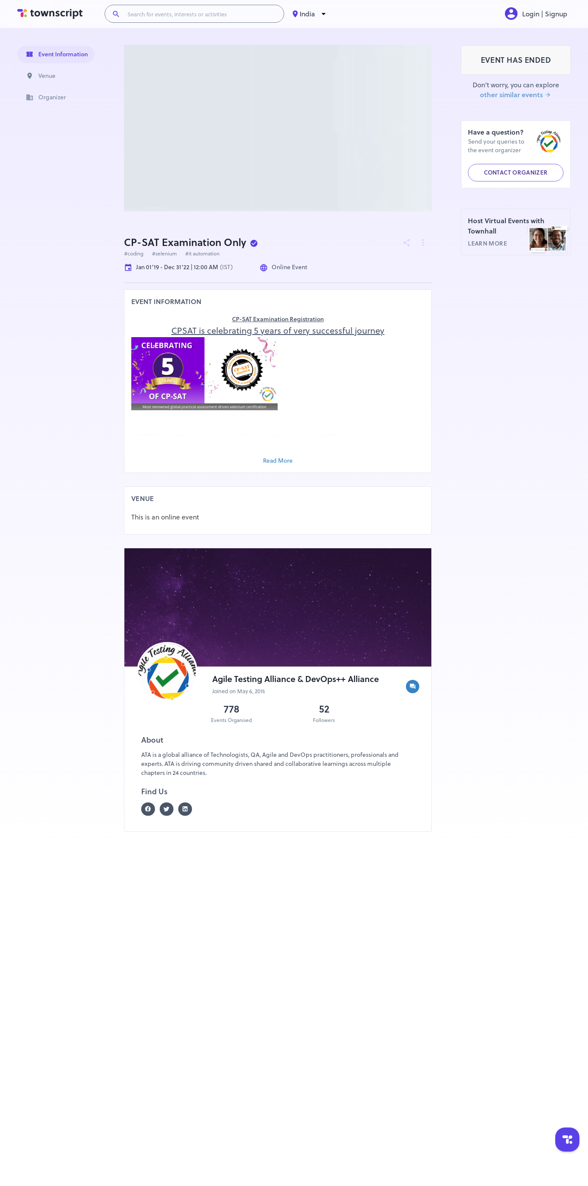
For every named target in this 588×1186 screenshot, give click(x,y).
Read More (278, 461)
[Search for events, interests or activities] (202, 13)
